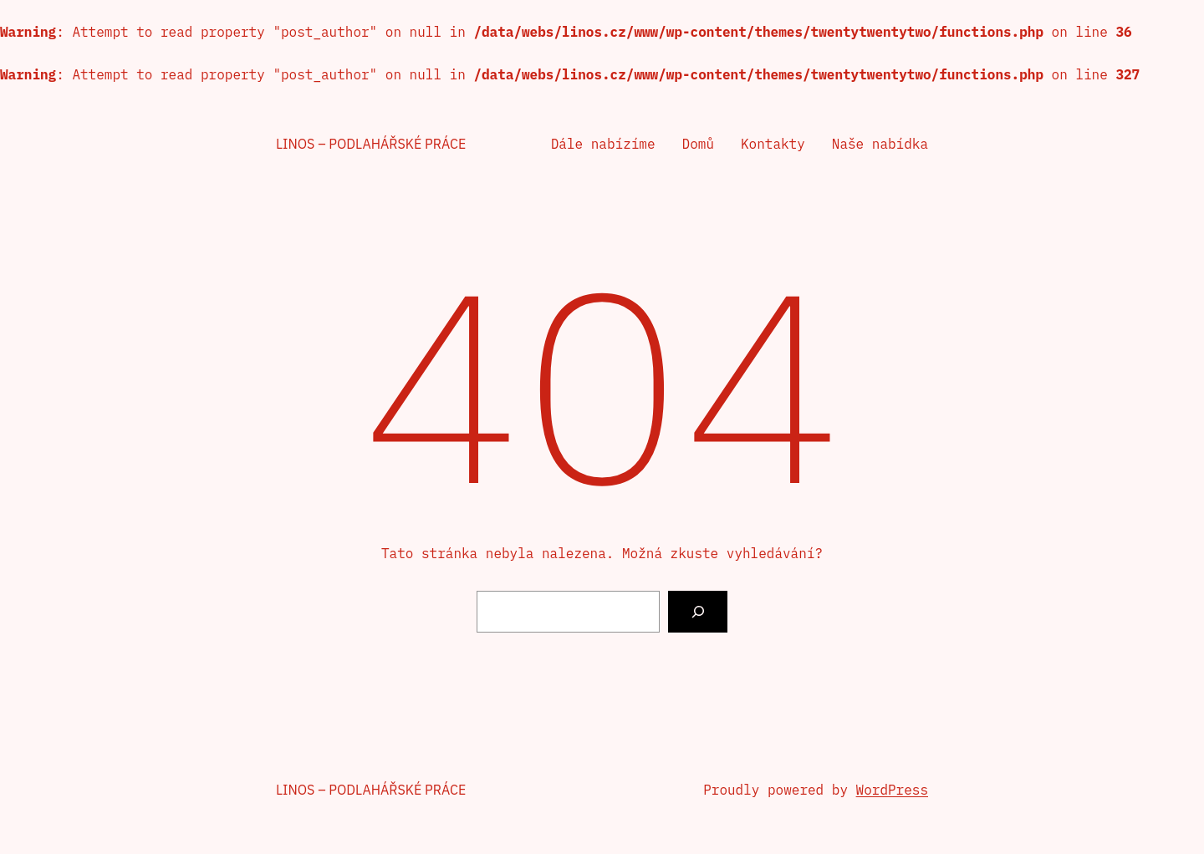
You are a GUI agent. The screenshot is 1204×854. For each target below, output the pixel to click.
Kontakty (773, 143)
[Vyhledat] (697, 611)
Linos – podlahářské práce (371, 143)
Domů (698, 143)
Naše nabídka (880, 143)
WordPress (892, 789)
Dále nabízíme (603, 143)
